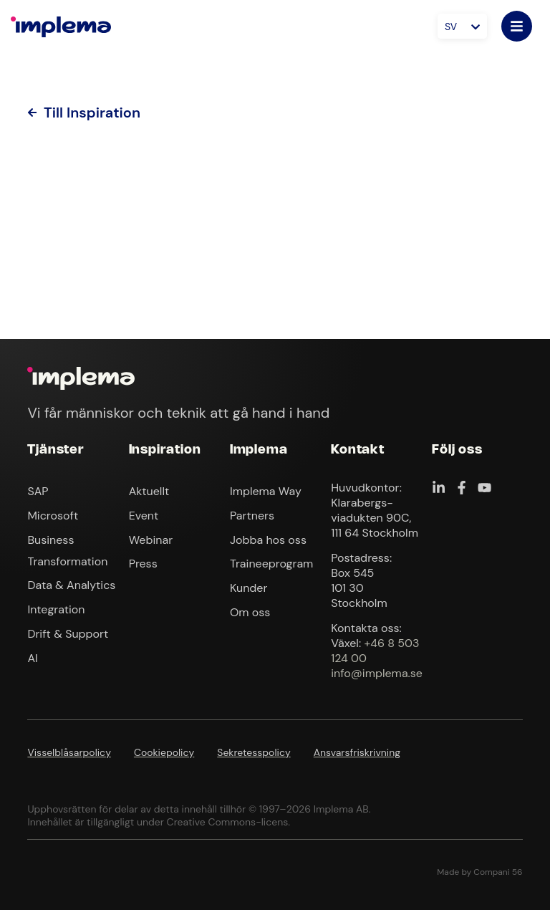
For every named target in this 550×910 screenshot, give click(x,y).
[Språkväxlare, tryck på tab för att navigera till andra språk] (462, 26)
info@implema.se (377, 673)
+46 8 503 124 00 (375, 651)
